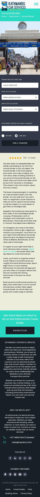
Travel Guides (19, 489)
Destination (14, 16)
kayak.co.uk (20, 330)
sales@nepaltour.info (22, 442)
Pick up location (9, 91)
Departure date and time (12, 79)
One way (22, 136)
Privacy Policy (26, 493)
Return (9, 136)
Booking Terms (11, 493)
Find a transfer (20, 143)
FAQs (30, 489)
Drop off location (9, 103)
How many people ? (17, 123)
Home (4, 16)
